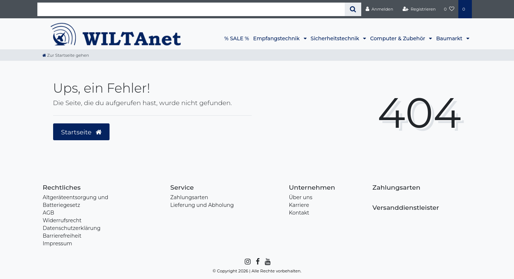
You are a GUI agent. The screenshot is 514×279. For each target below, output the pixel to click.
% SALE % (236, 38)
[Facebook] (257, 261)
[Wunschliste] (449, 9)
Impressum (57, 243)
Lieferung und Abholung (202, 205)
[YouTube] (267, 261)
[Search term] (191, 9)
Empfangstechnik (277, 38)
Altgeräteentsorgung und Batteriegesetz (75, 201)
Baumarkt (449, 38)
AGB (48, 212)
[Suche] (353, 9)
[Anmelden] (379, 9)
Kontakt (299, 212)
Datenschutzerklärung (72, 228)
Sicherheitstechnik (335, 38)
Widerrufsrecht (62, 220)
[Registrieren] (419, 9)
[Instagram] (247, 261)
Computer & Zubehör (398, 38)
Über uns (300, 197)
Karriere (299, 205)
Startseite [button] (81, 132)
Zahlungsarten (189, 197)
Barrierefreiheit (62, 235)
